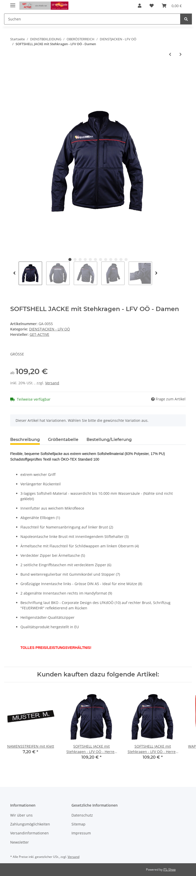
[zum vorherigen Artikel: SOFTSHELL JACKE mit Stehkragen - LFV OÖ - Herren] (170, 54)
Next (156, 273)
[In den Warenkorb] (14, 71)
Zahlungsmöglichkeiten (30, 824)
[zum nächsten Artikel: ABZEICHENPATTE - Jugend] (180, 54)
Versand (52, 382)
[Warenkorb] (172, 6)
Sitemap (78, 824)
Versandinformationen (29, 833)
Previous (14, 273)
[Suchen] (92, 19)
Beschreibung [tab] (25, 439)
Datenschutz (82, 815)
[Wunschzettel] (151, 6)
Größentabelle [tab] (63, 439)
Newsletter (19, 842)
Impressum (81, 833)
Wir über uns (21, 815)
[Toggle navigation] (12, 3)
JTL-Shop (169, 869)
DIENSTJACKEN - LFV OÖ (49, 329)
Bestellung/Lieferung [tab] (109, 439)
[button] (139, 6)
